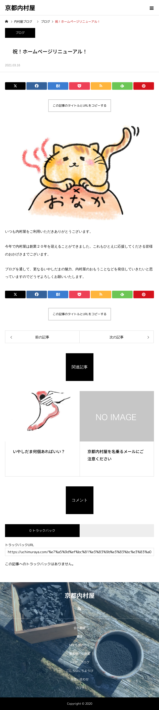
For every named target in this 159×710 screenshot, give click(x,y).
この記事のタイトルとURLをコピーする (80, 105)
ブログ (20, 33)
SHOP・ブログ (79, 662)
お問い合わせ (80, 679)
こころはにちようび (79, 671)
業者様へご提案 (79, 654)
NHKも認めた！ (79, 645)
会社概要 (80, 628)
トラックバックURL (19, 545)
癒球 (80, 636)
